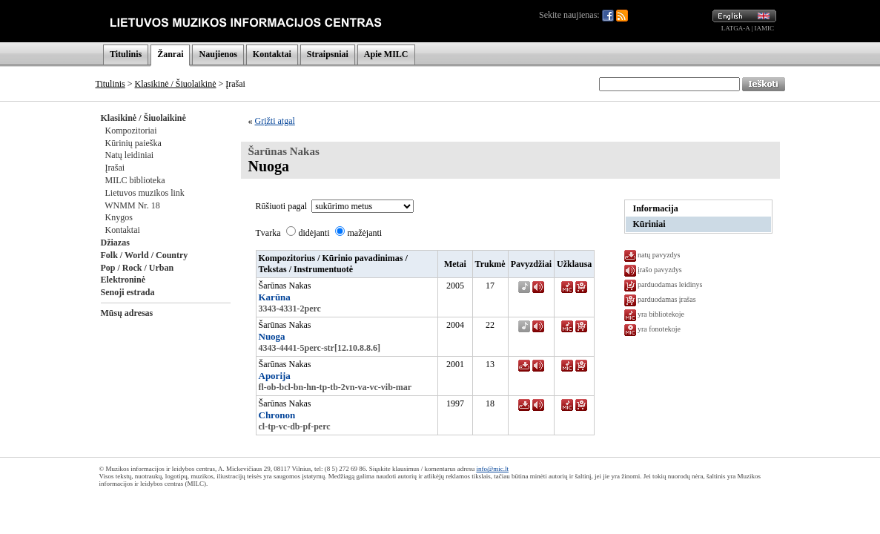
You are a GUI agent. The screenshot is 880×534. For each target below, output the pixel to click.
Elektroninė (123, 279)
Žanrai (170, 54)
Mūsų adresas (127, 313)
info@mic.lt (492, 468)
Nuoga (272, 336)
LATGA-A (735, 28)
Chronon (277, 415)
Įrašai (115, 167)
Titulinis (126, 54)
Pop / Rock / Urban (137, 268)
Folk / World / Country (144, 255)
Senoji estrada (128, 292)
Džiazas (115, 242)
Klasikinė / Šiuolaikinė (175, 84)
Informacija (655, 208)
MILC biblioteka (135, 180)
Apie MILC (386, 54)
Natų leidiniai (129, 155)
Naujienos (217, 54)
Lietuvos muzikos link (145, 193)
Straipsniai (327, 54)
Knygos (119, 217)
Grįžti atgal (275, 121)
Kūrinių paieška (133, 143)
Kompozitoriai (131, 130)
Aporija (275, 375)
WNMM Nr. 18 (132, 205)
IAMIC (765, 28)
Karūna (275, 297)
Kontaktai (272, 54)
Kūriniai (649, 224)
